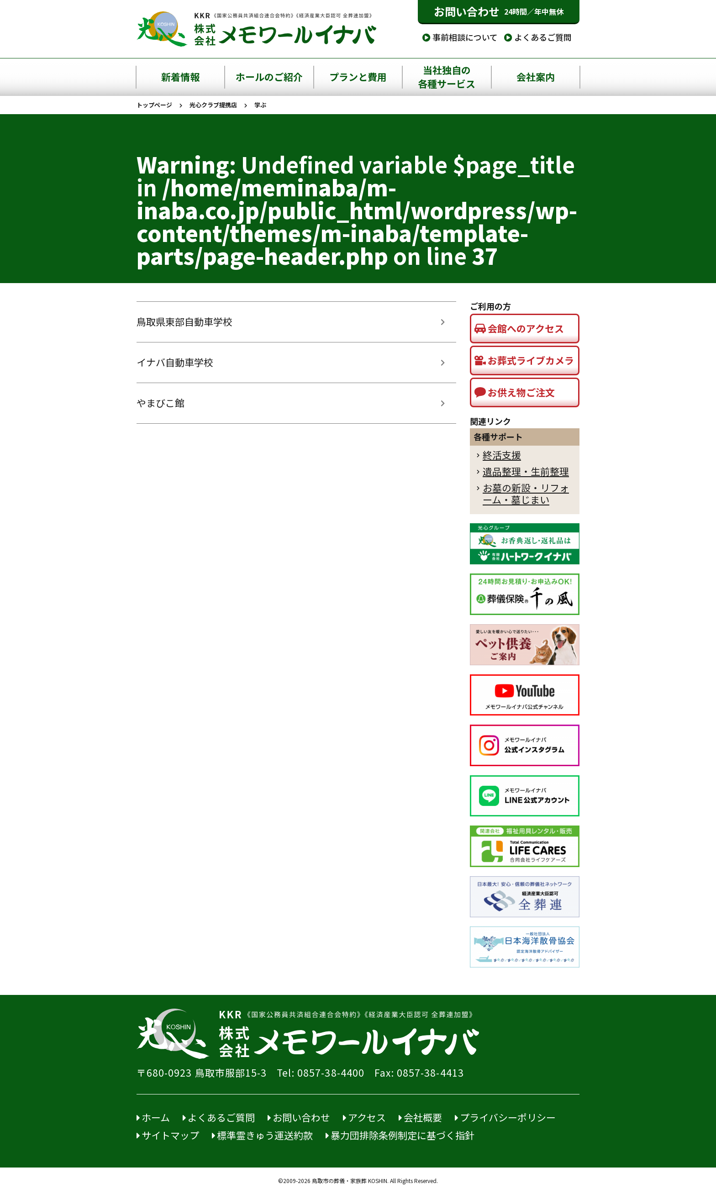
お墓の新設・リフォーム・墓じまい (526, 494)
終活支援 (502, 455)
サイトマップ (168, 1135)
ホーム (153, 1117)
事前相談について (460, 37)
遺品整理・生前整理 (526, 471)
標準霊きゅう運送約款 (262, 1135)
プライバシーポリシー (505, 1117)
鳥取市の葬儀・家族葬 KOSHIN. (350, 1181)
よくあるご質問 (538, 37)
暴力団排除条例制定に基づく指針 (400, 1135)
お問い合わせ (498, 11)
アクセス (364, 1117)
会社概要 (420, 1117)
